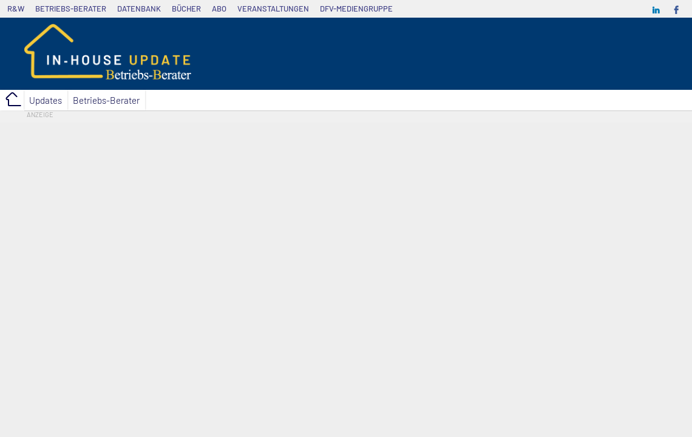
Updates (45, 100)
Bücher (186, 8)
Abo (219, 8)
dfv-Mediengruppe (356, 8)
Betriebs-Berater (70, 8)
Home (12, 100)
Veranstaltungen (273, 8)
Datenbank (139, 8)
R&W (15, 8)
